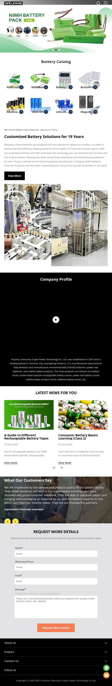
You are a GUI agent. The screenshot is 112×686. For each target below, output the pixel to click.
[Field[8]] (56, 567)
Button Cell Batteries (89, 88)
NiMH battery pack (40, 88)
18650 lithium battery (40, 113)
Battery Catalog (56, 61)
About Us (10, 643)
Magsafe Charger (89, 113)
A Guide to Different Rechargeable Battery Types (26, 437)
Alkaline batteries (15, 113)
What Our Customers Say (28, 480)
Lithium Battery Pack (64, 113)
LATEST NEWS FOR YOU (56, 392)
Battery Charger (64, 88)
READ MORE (10, 462)
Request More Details (56, 628)
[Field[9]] (56, 581)
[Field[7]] (56, 554)
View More (14, 176)
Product (9, 652)
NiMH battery (15, 87)
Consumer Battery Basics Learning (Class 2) (78, 437)
